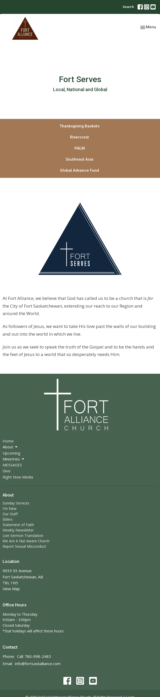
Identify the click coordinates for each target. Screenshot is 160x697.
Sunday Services (16, 503)
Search (128, 7)
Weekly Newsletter (18, 530)
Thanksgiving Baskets (79, 126)
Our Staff (10, 513)
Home (8, 440)
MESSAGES (12, 464)
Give (7, 470)
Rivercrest (79, 137)
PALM (79, 148)
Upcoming (11, 453)
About (10, 447)
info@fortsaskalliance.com (38, 663)
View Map (11, 588)
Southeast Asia (79, 159)
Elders (8, 519)
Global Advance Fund (79, 170)
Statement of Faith (18, 524)
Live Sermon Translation (23, 535)
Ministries (14, 459)
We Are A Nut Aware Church (26, 540)
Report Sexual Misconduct (24, 546)
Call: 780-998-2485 (34, 656)
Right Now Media (18, 477)
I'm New (9, 508)
